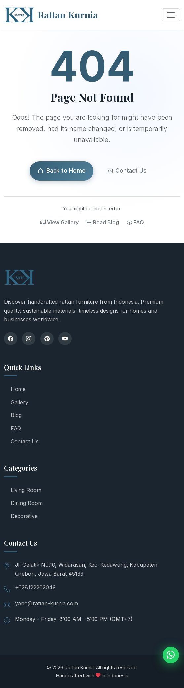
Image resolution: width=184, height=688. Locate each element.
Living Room (26, 490)
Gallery (19, 402)
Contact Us (127, 170)
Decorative (24, 516)
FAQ (135, 222)
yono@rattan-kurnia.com (46, 603)
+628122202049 (35, 587)
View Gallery (59, 222)
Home (18, 389)
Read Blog (103, 222)
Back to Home (62, 170)
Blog (16, 415)
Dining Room (27, 503)
